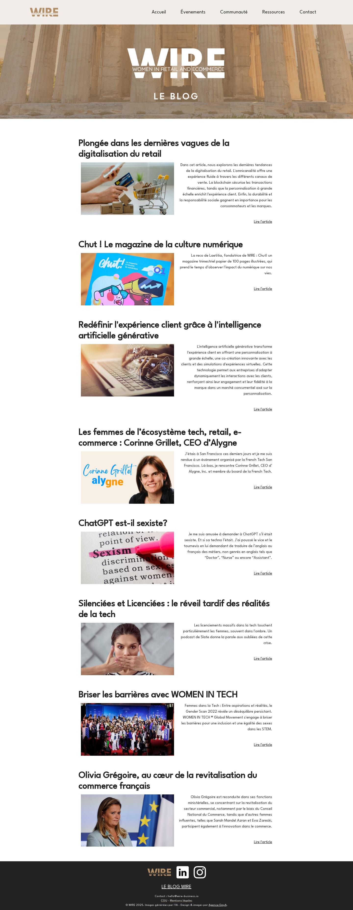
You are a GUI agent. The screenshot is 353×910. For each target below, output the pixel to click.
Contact (308, 12)
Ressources (273, 12)
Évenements (193, 12)
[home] (44, 12)
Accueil (159, 12)
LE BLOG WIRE (176, 887)
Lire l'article (263, 222)
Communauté (234, 12)
